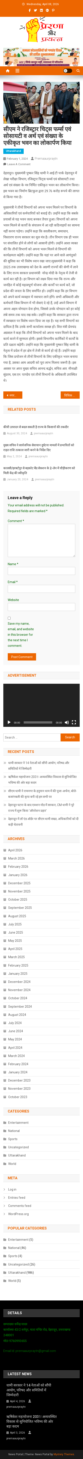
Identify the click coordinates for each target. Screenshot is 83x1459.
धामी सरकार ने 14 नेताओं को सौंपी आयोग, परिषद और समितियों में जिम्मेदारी (38, 765)
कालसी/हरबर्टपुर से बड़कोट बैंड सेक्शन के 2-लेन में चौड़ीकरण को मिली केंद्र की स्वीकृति (39, 470)
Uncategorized (18, 1147)
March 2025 (16, 957)
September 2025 (20, 907)
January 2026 (17, 875)
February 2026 (18, 866)
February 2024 (18, 1064)
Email (13, 582)
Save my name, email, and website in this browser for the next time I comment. (21, 635)
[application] (41, 705)
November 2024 (19, 990)
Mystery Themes (64, 1454)
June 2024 (15, 1031)
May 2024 (15, 1039)
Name (13, 564)
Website (13, 600)
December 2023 (19, 1080)
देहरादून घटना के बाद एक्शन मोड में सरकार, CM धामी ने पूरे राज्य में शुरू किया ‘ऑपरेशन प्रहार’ (41, 807)
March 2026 (16, 858)
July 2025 (15, 924)
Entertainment (18, 1122)
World (12, 1164)
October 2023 (17, 1097)
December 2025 (19, 883)
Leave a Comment (19, 164)
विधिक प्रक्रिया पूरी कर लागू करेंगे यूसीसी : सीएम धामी (72, 395)
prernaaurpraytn (46, 158)
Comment (16, 521)
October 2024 (17, 998)
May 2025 (15, 940)
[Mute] (67, 722)
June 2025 (15, 932)
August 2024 (17, 1015)
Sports (12, 1139)
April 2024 (15, 1047)
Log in (12, 1189)
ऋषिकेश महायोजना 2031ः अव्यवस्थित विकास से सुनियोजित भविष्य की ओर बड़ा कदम (42, 779)
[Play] (9, 722)
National (14, 1131)
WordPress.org (18, 1214)
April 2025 (15, 949)
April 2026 (15, 850)
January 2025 (17, 973)
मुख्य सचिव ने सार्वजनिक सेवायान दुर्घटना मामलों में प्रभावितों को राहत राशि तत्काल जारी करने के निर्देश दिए (38, 447)
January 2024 (17, 1072)
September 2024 (20, 1006)
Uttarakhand (13, 151)
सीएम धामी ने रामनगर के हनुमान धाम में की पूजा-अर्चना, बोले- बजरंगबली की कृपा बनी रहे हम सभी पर (42, 793)
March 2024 (16, 1056)
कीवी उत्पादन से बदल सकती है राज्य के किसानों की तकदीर (36, 427)
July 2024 (15, 1023)
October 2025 (17, 899)
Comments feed (19, 1206)
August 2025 (17, 916)
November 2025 (19, 891)
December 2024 (19, 982)
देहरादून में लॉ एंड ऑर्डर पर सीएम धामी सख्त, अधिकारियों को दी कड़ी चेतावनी (43, 821)
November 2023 (19, 1088)
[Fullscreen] (74, 722)
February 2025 (18, 965)
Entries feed (16, 1197)
